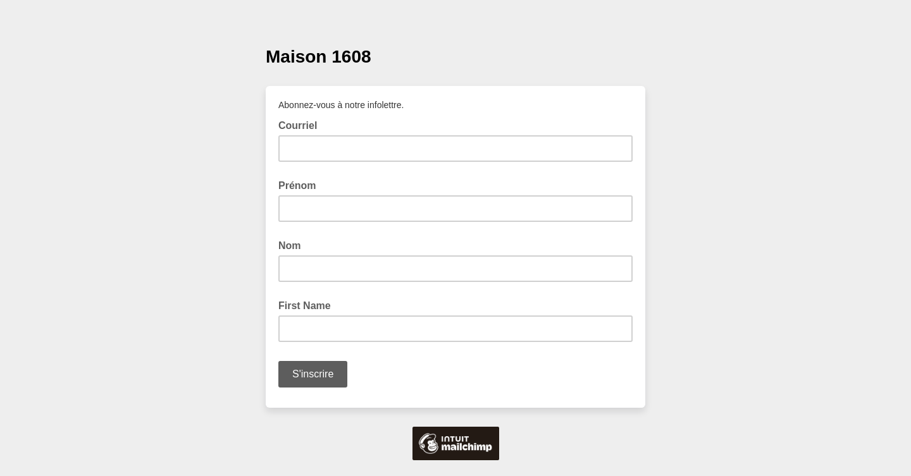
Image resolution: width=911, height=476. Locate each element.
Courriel (301, 124)
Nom (289, 245)
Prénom (297, 185)
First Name (304, 305)
